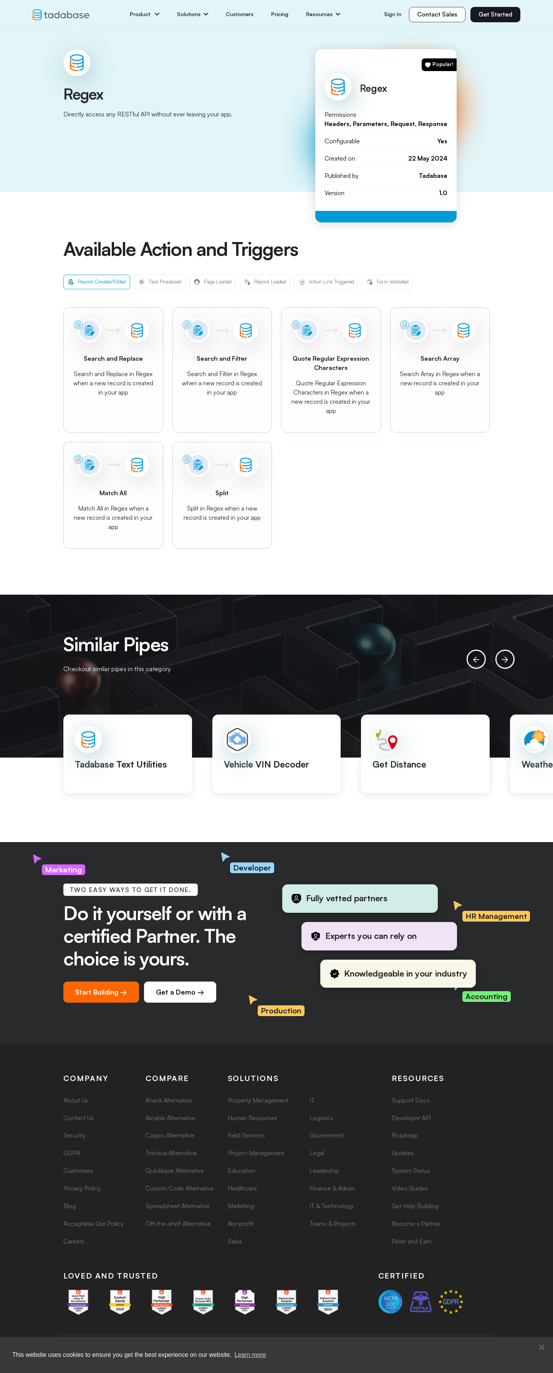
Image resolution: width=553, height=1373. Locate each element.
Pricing (279, 14)
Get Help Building (415, 1206)
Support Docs (411, 1100)
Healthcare (242, 1188)
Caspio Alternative (170, 1135)
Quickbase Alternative (175, 1170)
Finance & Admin (332, 1188)
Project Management (256, 1153)
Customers (239, 14)
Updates (403, 1153)
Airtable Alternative (170, 1118)
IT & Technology (332, 1206)
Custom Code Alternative (180, 1188)
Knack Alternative (169, 1100)
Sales (235, 1241)
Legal (317, 1153)
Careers (73, 1241)
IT (312, 1100)
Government (327, 1135)
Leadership (324, 1170)
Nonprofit (241, 1223)
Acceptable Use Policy (93, 1223)
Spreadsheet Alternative (178, 1206)
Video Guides (410, 1188)
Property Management (258, 1100)
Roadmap (404, 1135)
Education (241, 1170)
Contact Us (78, 1118)
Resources (323, 14)
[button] (542, 1347)
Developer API (411, 1118)
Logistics (321, 1118)
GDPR (72, 1153)
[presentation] (476, 659)
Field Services (246, 1135)
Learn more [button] (250, 1354)
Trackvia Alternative (171, 1153)
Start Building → (101, 992)
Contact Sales (437, 14)
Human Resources (252, 1118)
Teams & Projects (333, 1223)
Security (74, 1135)
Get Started (495, 14)
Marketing (241, 1206)
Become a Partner (416, 1223)
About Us (75, 1100)
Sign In (392, 14)
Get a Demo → (180, 992)
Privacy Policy (82, 1188)
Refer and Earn (412, 1241)
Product (144, 14)
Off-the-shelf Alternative (178, 1223)
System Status (411, 1170)
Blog (69, 1206)
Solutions (192, 14)
